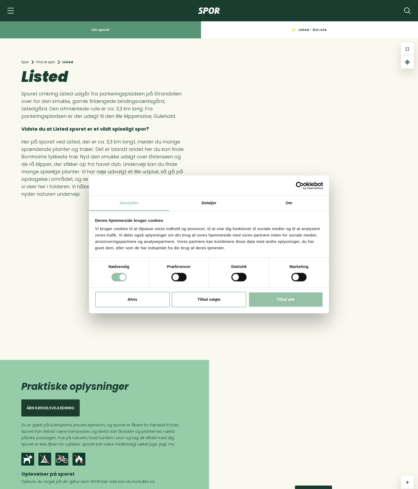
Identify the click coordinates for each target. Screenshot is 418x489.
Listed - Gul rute (309, 29)
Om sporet (100, 29)
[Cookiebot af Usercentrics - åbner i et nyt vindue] (299, 186)
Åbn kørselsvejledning (50, 408)
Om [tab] (289, 203)
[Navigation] (10, 10)
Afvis (132, 299)
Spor (25, 62)
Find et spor (45, 62)
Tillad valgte (209, 299)
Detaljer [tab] (209, 203)
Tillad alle (285, 299)
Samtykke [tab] (129, 203)
